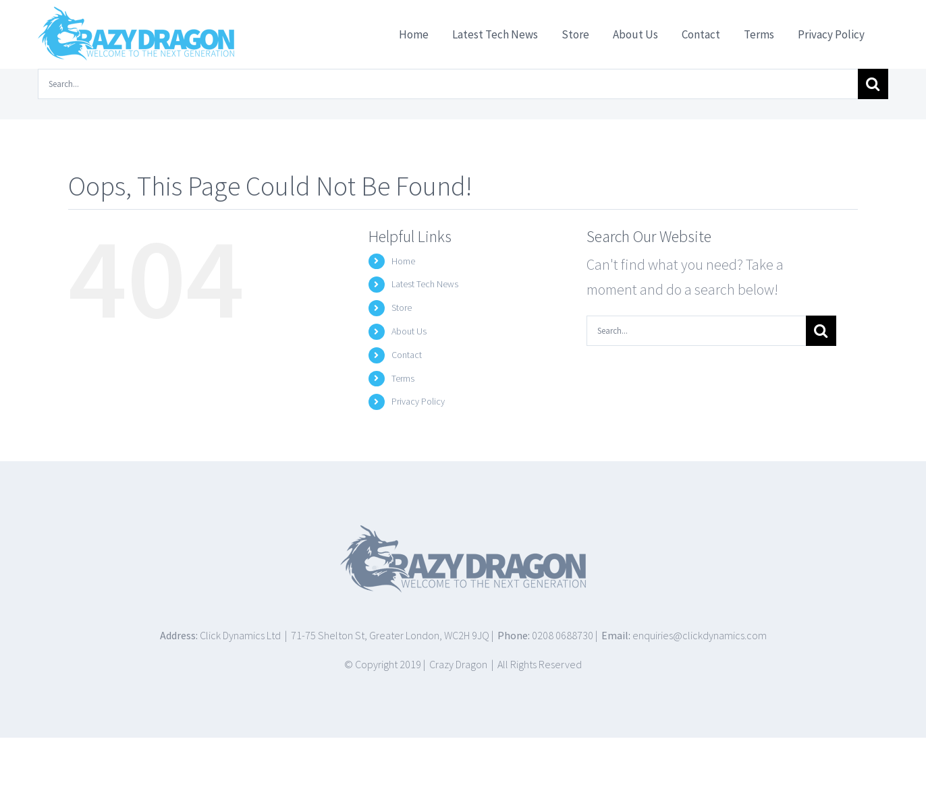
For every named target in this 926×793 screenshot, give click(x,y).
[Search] (873, 84)
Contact (406, 355)
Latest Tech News (424, 284)
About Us (409, 331)
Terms (402, 378)
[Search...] (448, 84)
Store (401, 307)
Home (403, 261)
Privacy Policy (418, 401)
